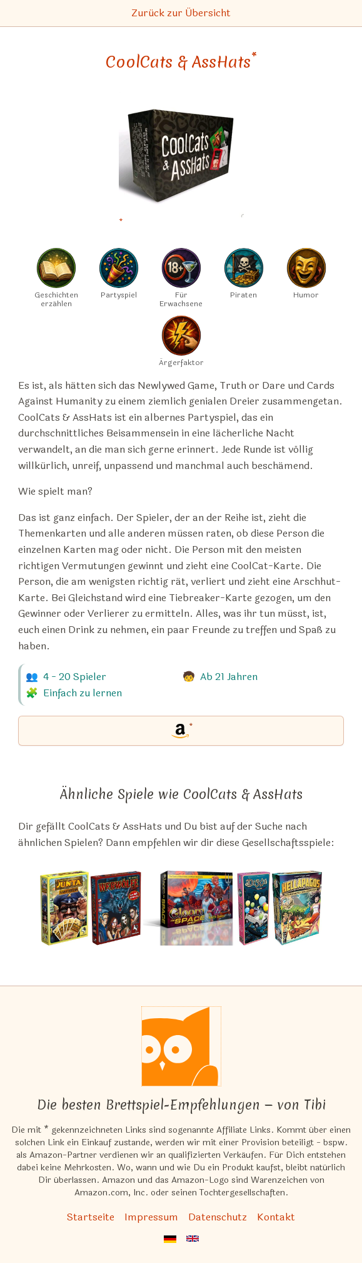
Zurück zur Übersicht (181, 13)
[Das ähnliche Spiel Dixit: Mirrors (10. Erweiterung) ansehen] (254, 908)
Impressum (151, 1217)
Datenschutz (217, 1217)
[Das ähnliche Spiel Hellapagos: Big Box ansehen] (297, 908)
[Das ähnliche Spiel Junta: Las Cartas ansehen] (64, 908)
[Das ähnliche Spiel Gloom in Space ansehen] (189, 908)
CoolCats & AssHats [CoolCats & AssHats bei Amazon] (181, 62)
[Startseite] (181, 1046)
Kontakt (276, 1217)
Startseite (90, 1217)
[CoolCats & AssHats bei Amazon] (181, 162)
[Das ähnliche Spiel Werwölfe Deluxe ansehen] (116, 908)
